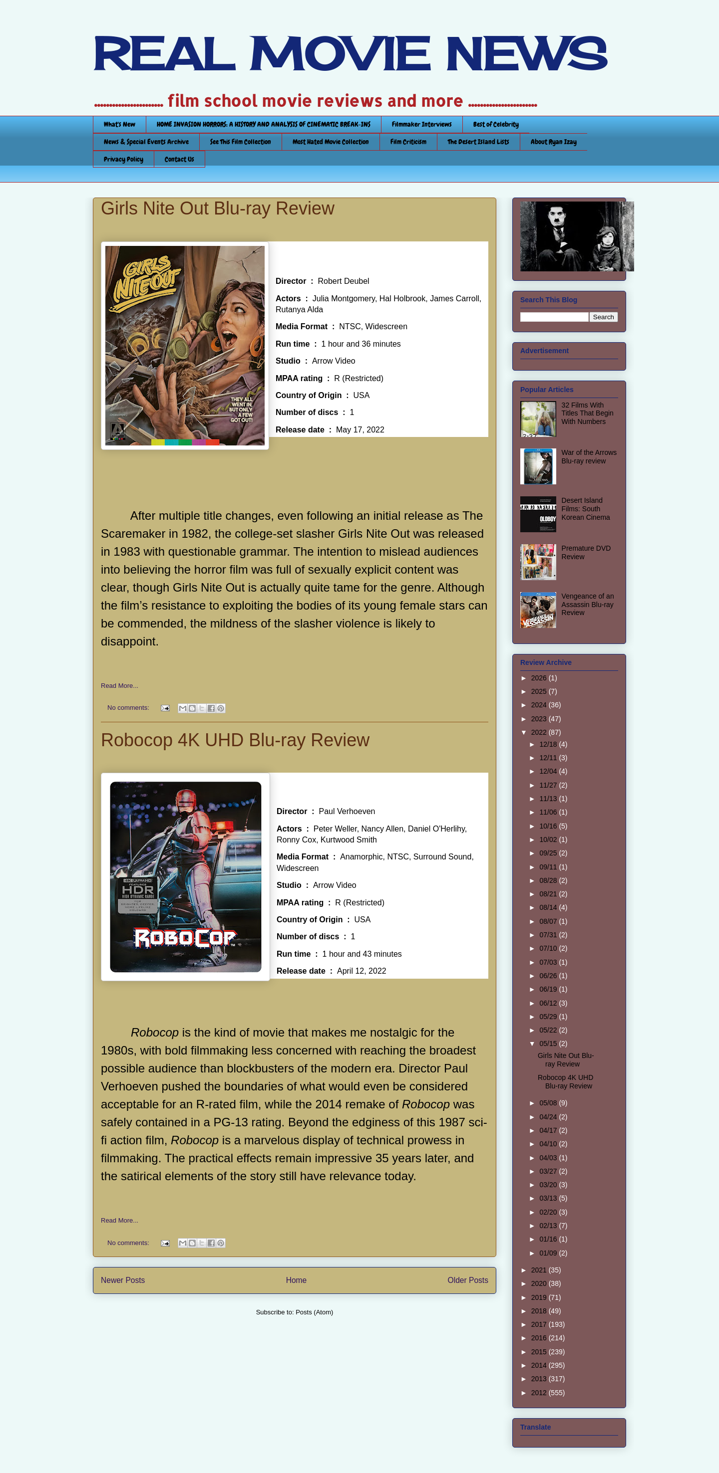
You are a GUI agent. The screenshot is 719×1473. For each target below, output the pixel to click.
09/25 (549, 853)
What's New (119, 124)
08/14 (549, 907)
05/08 (549, 1103)
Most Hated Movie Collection (331, 141)
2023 (540, 719)
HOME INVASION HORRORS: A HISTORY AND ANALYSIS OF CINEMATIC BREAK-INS (263, 124)
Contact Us (179, 159)
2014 (540, 1365)
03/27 (549, 1171)
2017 (540, 1324)
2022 (540, 732)
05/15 (549, 1044)
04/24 (549, 1117)
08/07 (549, 921)
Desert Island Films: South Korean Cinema (586, 508)
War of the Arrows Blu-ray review (589, 456)
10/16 (549, 826)
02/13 (549, 1226)
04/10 (549, 1144)
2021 (540, 1270)
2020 (540, 1283)
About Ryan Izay (554, 141)
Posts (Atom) (314, 1312)
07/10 (549, 948)
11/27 (549, 785)
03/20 (549, 1185)
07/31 (549, 935)
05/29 (549, 1017)
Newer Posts (123, 1280)
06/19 (549, 989)
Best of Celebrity (496, 124)
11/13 (549, 799)
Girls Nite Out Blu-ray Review (218, 208)
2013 (540, 1379)
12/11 (549, 758)
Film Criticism (408, 141)
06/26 (549, 976)
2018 (540, 1311)
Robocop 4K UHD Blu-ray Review (235, 740)
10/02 (549, 839)
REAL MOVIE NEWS (350, 53)
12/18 (549, 744)
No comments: (129, 707)
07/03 (549, 962)
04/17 (549, 1130)
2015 (540, 1352)
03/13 (549, 1198)
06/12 (549, 1003)
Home (296, 1280)
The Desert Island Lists (478, 141)
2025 (540, 691)
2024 (540, 705)
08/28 (549, 880)
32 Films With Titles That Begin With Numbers (588, 413)
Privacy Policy (123, 159)
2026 (540, 678)
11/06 (549, 812)
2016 (540, 1338)
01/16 (549, 1239)
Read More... (119, 685)
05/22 (549, 1030)
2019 (540, 1297)
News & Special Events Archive (146, 141)
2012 (540, 1393)
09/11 (549, 867)
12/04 (549, 771)
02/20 (549, 1212)
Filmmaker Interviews (422, 124)
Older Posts (468, 1280)
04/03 (549, 1158)
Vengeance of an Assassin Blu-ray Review (588, 604)
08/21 (549, 894)
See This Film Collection (240, 141)
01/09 (549, 1253)
